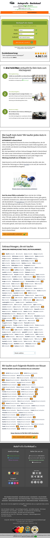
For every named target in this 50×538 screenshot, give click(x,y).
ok (35, 536)
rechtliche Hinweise (24, 522)
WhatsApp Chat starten (14, 455)
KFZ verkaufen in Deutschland (11, 496)
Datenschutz (16, 522)
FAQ (36, 522)
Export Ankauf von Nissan (32, 500)
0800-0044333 (41, 455)
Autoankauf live (34, 496)
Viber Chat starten (14, 459)
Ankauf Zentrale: (34, 455)
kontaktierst (20, 201)
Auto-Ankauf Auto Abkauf (25, 498)
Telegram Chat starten (14, 457)
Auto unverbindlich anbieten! (14, 233)
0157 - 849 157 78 (28, 5)
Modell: (16, 33)
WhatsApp (25, 85)
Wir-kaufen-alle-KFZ (43, 500)
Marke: (16, 30)
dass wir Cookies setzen (28, 536)
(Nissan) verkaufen (12, 372)
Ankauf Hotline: (33, 457)
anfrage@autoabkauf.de (31, 6)
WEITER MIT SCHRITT (24, 42)
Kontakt (26, 164)
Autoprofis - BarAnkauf (29, 3)
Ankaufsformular (37, 461)
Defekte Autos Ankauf (13, 498)
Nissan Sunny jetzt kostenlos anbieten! (24, 188)
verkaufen (10, 253)
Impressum (31, 522)
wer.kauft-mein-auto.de (24, 496)
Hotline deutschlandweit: (25, 12)
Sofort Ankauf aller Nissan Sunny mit (17, 500)
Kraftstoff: (15, 37)
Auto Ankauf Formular (27, 83)
